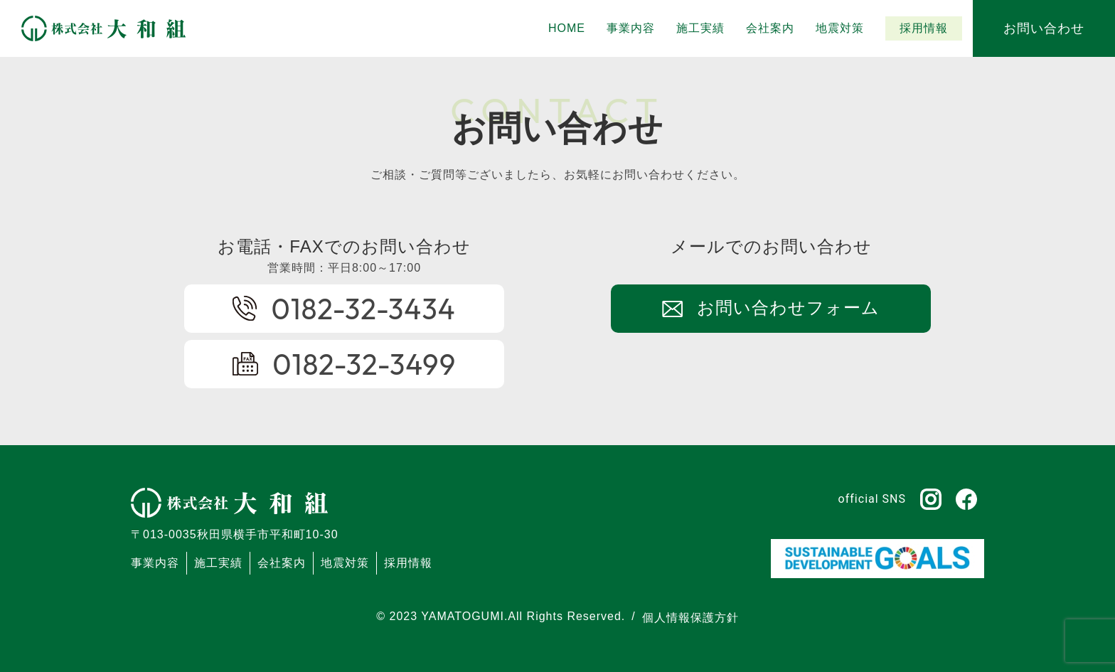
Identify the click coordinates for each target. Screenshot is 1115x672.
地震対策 (345, 563)
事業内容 (155, 563)
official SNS (872, 499)
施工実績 (218, 563)
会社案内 (281, 563)
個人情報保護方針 (690, 617)
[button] (700, 28)
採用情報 (408, 563)
